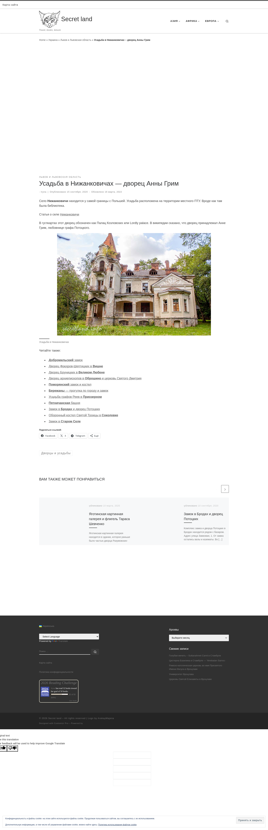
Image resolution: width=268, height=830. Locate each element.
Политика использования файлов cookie (117, 825)
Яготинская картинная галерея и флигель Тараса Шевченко (109, 519)
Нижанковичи (69, 214)
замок (66, 360)
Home (42, 40)
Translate (60, 641)
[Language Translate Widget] (69, 636)
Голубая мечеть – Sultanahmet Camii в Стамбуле (195, 655)
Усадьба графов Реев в (75, 397)
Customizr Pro (61, 723)
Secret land (54, 718)
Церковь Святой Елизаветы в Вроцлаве (190, 679)
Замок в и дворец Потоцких (74, 409)
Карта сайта (45, 662)
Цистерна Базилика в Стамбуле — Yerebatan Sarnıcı (197, 660)
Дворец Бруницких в (77, 372)
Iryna (43, 192)
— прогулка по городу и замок (78, 390)
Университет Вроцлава (181, 674)
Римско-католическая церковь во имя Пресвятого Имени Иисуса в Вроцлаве (195, 667)
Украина (53, 40)
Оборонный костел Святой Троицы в (83, 415)
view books (73, 701)
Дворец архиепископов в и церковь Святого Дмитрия (95, 378)
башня (64, 403)
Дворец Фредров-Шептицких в (76, 366)
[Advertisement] (134, 592)
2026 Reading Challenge (59, 683)
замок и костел (70, 384)
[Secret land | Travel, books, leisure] (49, 18)
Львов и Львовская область (75, 40)
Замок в (65, 421)
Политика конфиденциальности (56, 672)
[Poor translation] (12, 748)
